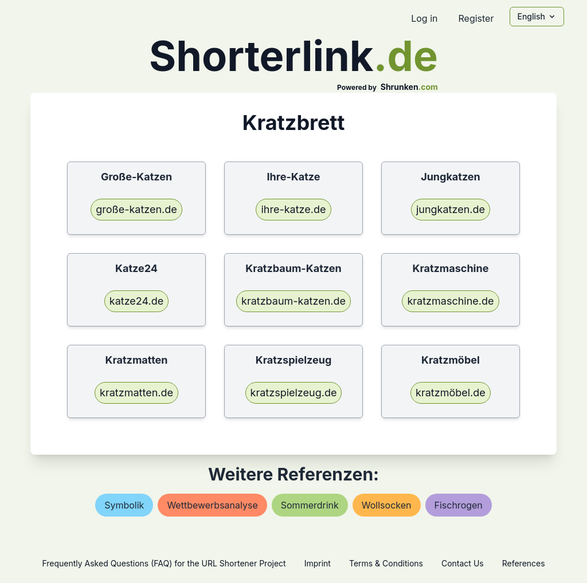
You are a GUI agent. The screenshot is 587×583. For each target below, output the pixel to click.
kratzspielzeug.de (294, 393)
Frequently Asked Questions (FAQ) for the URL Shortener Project (163, 563)
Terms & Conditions (386, 563)
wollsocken (387, 505)
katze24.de (136, 301)
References (523, 563)
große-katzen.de (136, 209)
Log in (424, 18)
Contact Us (462, 563)
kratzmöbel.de (451, 393)
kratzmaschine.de (450, 301)
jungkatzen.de (450, 209)
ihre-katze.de (293, 209)
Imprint (317, 563)
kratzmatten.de (136, 393)
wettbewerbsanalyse (212, 505)
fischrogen (459, 505)
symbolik (124, 505)
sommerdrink (310, 505)
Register (476, 18)
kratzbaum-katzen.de (293, 301)
